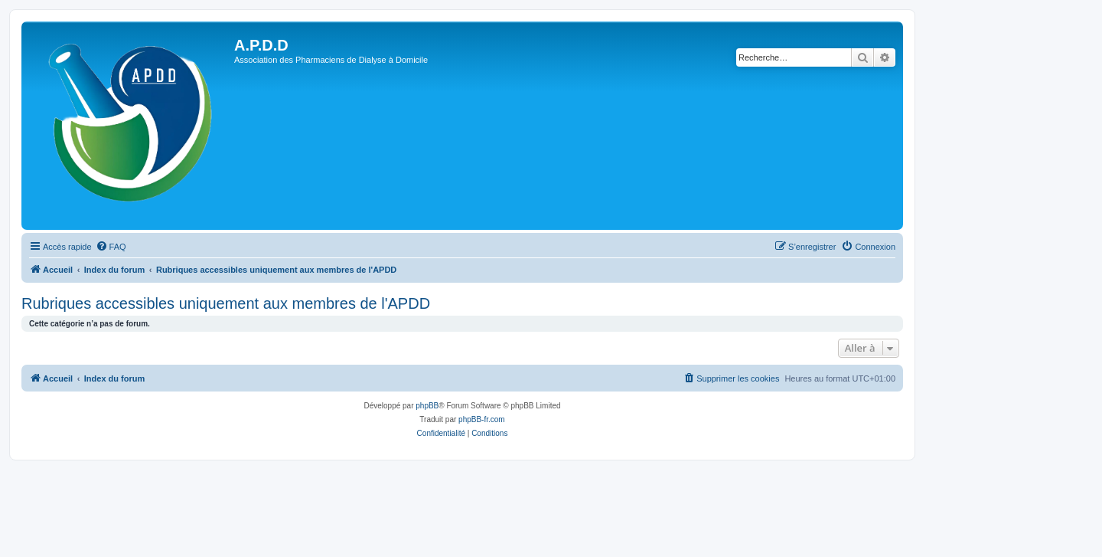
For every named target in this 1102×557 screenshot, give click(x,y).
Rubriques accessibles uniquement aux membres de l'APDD (225, 303)
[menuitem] (111, 247)
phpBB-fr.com (481, 419)
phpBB (427, 405)
